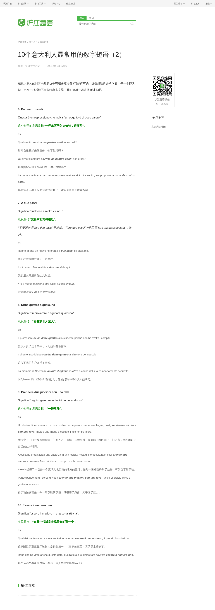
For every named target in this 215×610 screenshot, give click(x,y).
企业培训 (70, 3)
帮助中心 (56, 3)
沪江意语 (22, 42)
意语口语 (44, 42)
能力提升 (33, 42)
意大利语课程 (158, 126)
